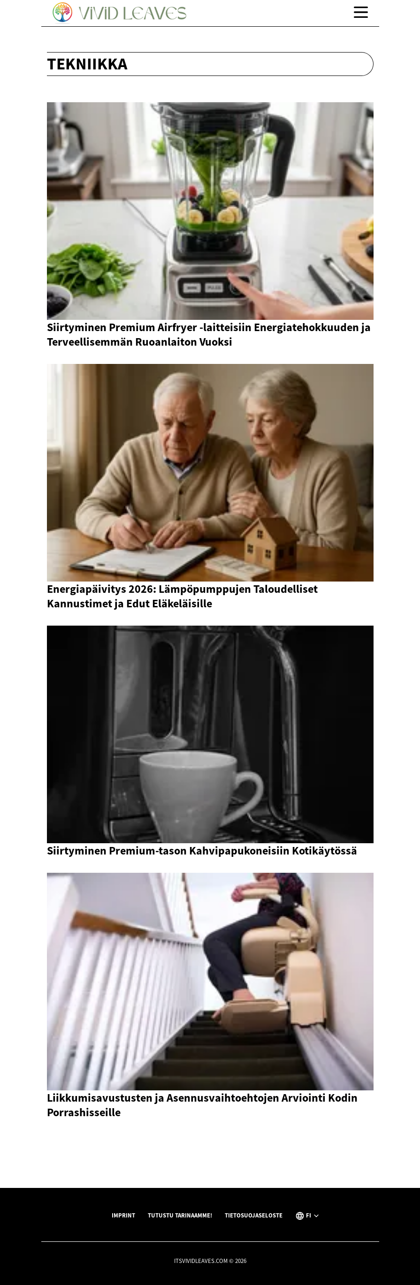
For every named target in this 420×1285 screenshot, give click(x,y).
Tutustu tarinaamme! (180, 1215)
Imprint (123, 1215)
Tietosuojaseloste (254, 1215)
